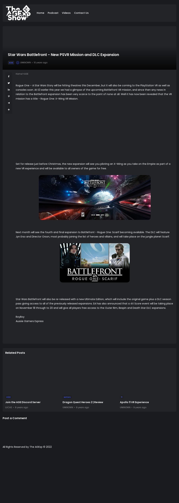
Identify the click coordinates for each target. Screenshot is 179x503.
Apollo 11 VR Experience (134, 402)
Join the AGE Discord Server (23, 402)
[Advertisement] (89, 477)
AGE (11, 62)
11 (121, 397)
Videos (66, 13)
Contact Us (81, 13)
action (67, 397)
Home (40, 13)
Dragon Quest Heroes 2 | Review (83, 402)
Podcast (53, 13)
